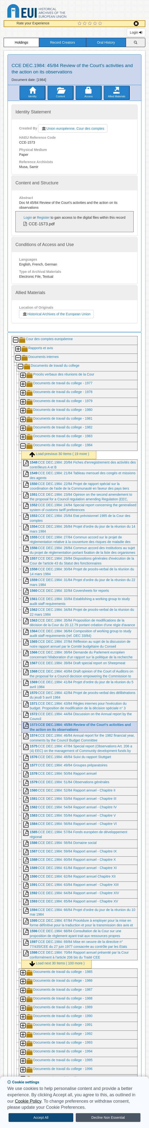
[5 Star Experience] (100, 24)
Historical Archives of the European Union (56, 314)
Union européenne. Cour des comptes (72, 128)
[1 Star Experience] (80, 24)
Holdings (21, 42)
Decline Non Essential (108, 1117)
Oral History (106, 42)
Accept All (40, 1117)
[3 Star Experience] (90, 24)
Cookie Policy (28, 1101)
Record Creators (62, 42)
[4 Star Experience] (95, 24)
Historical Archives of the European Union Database (50, 11)
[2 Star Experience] (85, 24)
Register (43, 217)
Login (136, 32)
